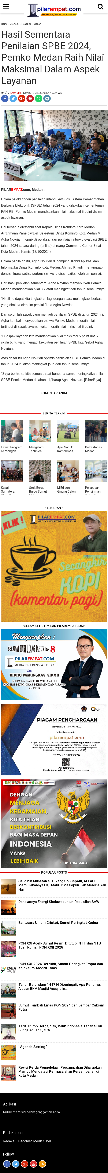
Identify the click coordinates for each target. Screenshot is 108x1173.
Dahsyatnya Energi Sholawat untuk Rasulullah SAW (58, 902)
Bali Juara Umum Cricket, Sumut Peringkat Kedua (58, 922)
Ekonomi (14, 24)
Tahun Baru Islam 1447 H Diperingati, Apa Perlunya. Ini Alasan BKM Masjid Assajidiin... (61, 986)
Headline (26, 24)
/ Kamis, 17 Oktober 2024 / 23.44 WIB (42, 93)
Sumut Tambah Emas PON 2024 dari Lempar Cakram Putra (61, 1007)
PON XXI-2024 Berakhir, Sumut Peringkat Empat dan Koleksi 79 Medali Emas (60, 966)
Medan (37, 24)
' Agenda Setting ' (32, 1047)
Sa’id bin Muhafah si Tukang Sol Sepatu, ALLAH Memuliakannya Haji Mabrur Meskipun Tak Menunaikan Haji (62, 885)
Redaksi (9, 1141)
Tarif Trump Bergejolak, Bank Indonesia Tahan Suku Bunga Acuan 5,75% (60, 1028)
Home (4, 24)
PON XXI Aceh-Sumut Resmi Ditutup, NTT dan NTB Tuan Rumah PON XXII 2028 (59, 945)
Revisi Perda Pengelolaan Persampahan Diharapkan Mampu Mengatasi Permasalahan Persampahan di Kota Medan (60, 1071)
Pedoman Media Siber (34, 1141)
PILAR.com (15, 189)
